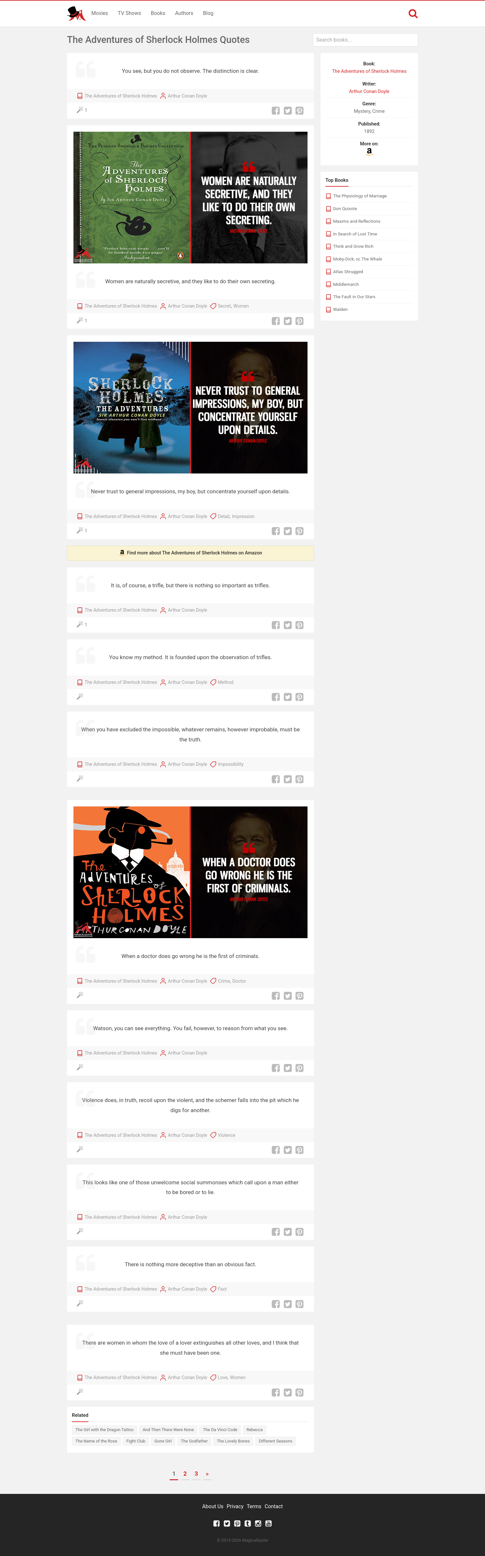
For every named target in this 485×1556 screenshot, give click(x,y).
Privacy (235, 1506)
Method (225, 682)
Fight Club (135, 1441)
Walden (340, 309)
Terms (254, 1506)
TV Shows (129, 13)
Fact (222, 1289)
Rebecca (254, 1429)
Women (241, 306)
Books (158, 13)
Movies (99, 13)
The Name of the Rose (96, 1441)
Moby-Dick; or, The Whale (357, 258)
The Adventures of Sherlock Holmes (121, 96)
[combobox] (365, 40)
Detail (223, 516)
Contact (274, 1506)
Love (223, 1377)
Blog (208, 13)
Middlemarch (346, 284)
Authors (184, 13)
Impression (243, 516)
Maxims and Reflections (356, 221)
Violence (226, 1135)
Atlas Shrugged (348, 271)
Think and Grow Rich (353, 246)
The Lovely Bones (233, 1441)
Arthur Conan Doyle (187, 96)
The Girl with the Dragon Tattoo (104, 1429)
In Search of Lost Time (355, 233)
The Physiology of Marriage (360, 195)
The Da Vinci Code (220, 1429)
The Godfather (194, 1441)
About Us (212, 1506)
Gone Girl (163, 1441)
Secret (224, 306)
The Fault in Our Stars (354, 296)
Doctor (239, 981)
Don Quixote (345, 208)
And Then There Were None (168, 1429)
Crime (224, 981)
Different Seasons (275, 1441)
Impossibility (230, 764)
